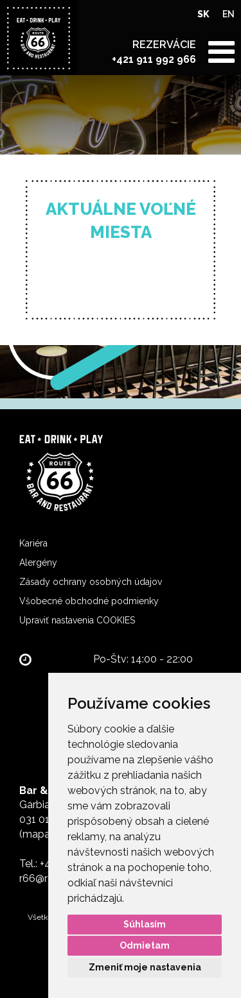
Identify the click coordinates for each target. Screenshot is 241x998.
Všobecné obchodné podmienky (89, 601)
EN (228, 14)
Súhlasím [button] (144, 924)
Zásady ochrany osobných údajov (90, 582)
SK (203, 14)
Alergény (38, 562)
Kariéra (33, 543)
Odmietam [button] (145, 945)
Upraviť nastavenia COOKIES (77, 620)
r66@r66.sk (46, 878)
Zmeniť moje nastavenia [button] (145, 967)
